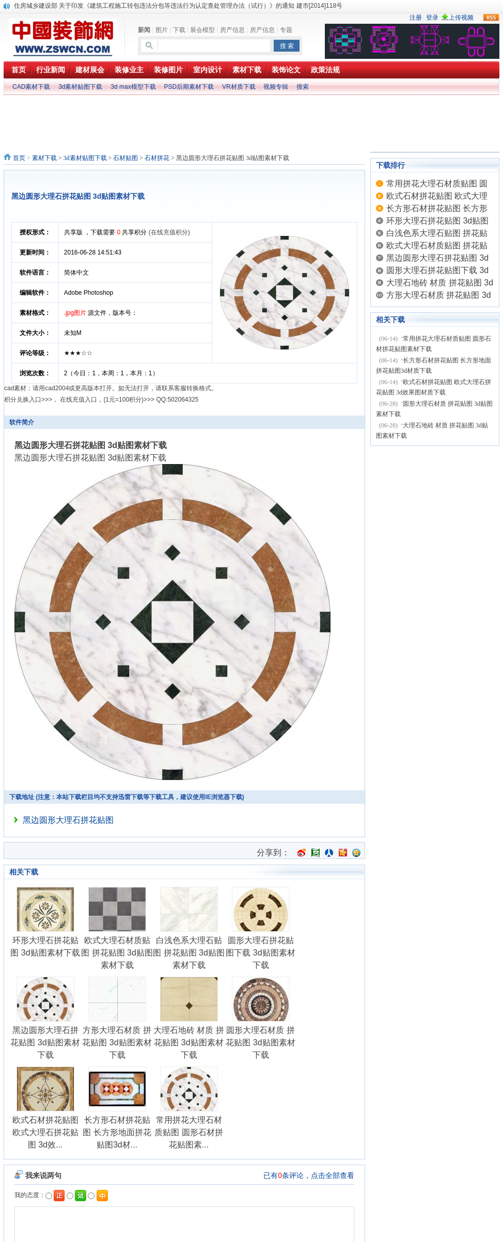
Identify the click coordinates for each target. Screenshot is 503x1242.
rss (491, 17)
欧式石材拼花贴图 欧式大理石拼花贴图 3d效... (45, 1132)
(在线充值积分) (169, 232)
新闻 (144, 30)
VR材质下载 (239, 86)
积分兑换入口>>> (28, 399)
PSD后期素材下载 (189, 86)
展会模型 (202, 30)
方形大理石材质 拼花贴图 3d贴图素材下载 (116, 1042)
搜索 (302, 86)
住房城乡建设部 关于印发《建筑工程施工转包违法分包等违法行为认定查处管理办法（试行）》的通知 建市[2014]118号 (178, 5)
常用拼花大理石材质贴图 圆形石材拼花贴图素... (188, 1132)
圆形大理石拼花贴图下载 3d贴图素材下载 (260, 952)
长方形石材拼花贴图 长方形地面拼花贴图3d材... (117, 1132)
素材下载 (44, 158)
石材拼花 (157, 158)
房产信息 (232, 30)
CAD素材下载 (31, 86)
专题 (286, 30)
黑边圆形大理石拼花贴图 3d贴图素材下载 (45, 1042)
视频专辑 (275, 86)
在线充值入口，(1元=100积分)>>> (107, 399)
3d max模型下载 (133, 86)
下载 (179, 30)
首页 (19, 158)
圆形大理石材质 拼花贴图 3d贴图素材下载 (260, 1042)
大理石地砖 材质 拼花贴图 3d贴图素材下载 (188, 1042)
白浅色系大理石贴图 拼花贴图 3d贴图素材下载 (189, 952)
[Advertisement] (251, 104)
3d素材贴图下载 (80, 86)
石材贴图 (125, 158)
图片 (161, 30)
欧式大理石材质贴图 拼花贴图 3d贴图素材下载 (117, 952)
